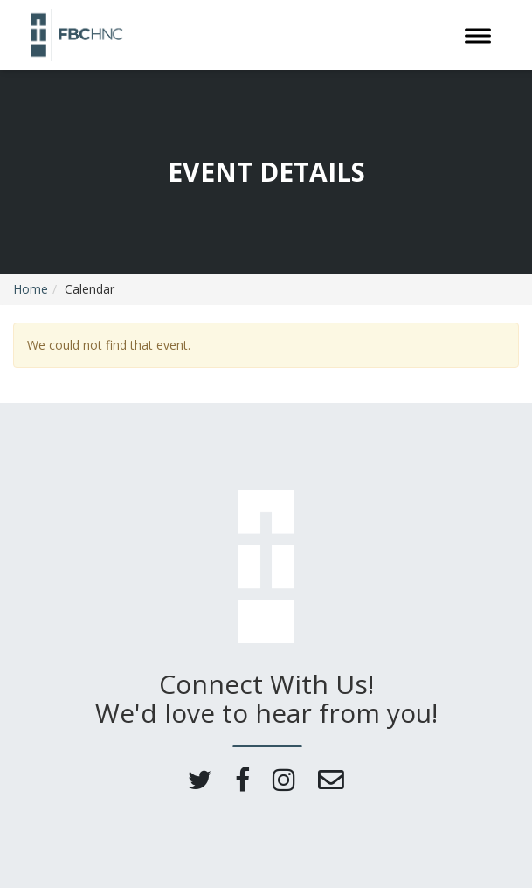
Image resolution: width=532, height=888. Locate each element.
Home (30, 289)
